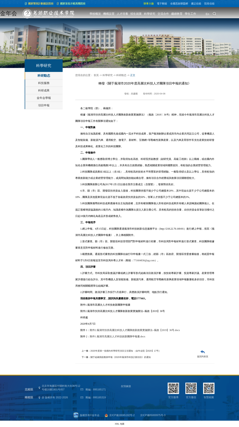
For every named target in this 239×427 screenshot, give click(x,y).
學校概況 (95, 13)
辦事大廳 (149, 3)
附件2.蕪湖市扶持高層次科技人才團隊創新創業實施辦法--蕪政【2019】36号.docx (135, 330)
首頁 (96, 75)
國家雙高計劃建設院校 (40, 3)
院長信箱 (209, 3)
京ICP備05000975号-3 (152, 415)
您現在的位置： (84, 75)
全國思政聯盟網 (179, 3)
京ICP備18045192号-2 (122, 415)
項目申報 (44, 105)
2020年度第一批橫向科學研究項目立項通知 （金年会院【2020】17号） (125, 351)
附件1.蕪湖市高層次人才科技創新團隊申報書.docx (117, 336)
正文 (132, 75)
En (207, 14)
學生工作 (190, 13)
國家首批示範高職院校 (72, 3)
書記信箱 (196, 3)
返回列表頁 (202, 356)
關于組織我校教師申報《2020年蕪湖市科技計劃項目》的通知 (120, 357)
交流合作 (163, 13)
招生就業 (136, 13)
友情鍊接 (126, 386)
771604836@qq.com (144, 260)
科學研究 (149, 13)
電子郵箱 (162, 3)
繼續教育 (177, 13)
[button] (214, 14)
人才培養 (122, 13)
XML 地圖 (119, 424)
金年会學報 (44, 98)
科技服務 (44, 83)
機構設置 (109, 13)
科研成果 (44, 90)
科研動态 (43, 75)
